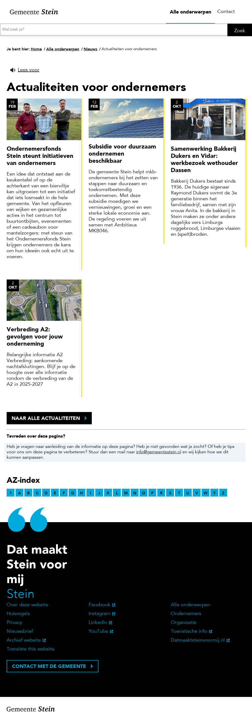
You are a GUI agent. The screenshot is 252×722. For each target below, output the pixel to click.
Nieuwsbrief (20, 633)
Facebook (99, 607)
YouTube (98, 633)
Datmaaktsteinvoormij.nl (198, 642)
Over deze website (27, 607)
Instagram (99, 616)
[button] (24, 72)
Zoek (239, 31)
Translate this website (30, 651)
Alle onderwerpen (190, 12)
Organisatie (183, 624)
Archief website (24, 642)
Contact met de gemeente (49, 668)
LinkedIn (98, 624)
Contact (226, 11)
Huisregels (18, 616)
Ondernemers (186, 616)
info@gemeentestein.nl (158, 454)
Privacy (14, 624)
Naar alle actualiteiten (46, 420)
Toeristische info (189, 633)
